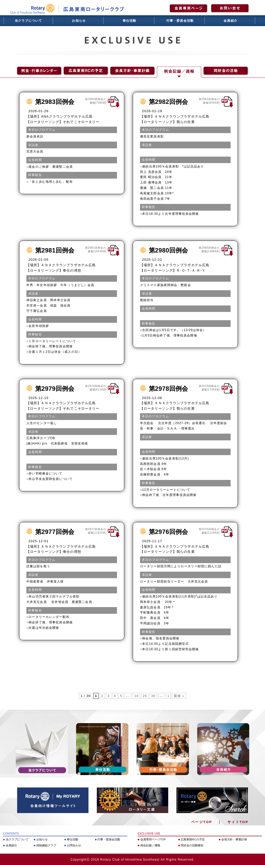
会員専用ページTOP (153, 839)
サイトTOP (237, 822)
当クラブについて (28, 20)
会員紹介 (230, 20)
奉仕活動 (129, 20)
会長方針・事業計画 (234, 839)
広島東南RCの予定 (193, 839)
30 (153, 696)
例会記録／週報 (150, 845)
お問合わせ (74, 845)
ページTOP (201, 822)
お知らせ (79, 20)
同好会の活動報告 (192, 845)
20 (145, 696)
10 (136, 696)
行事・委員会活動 (180, 20)
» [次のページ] (168, 696)
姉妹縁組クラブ (46, 845)
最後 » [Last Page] (179, 696)
